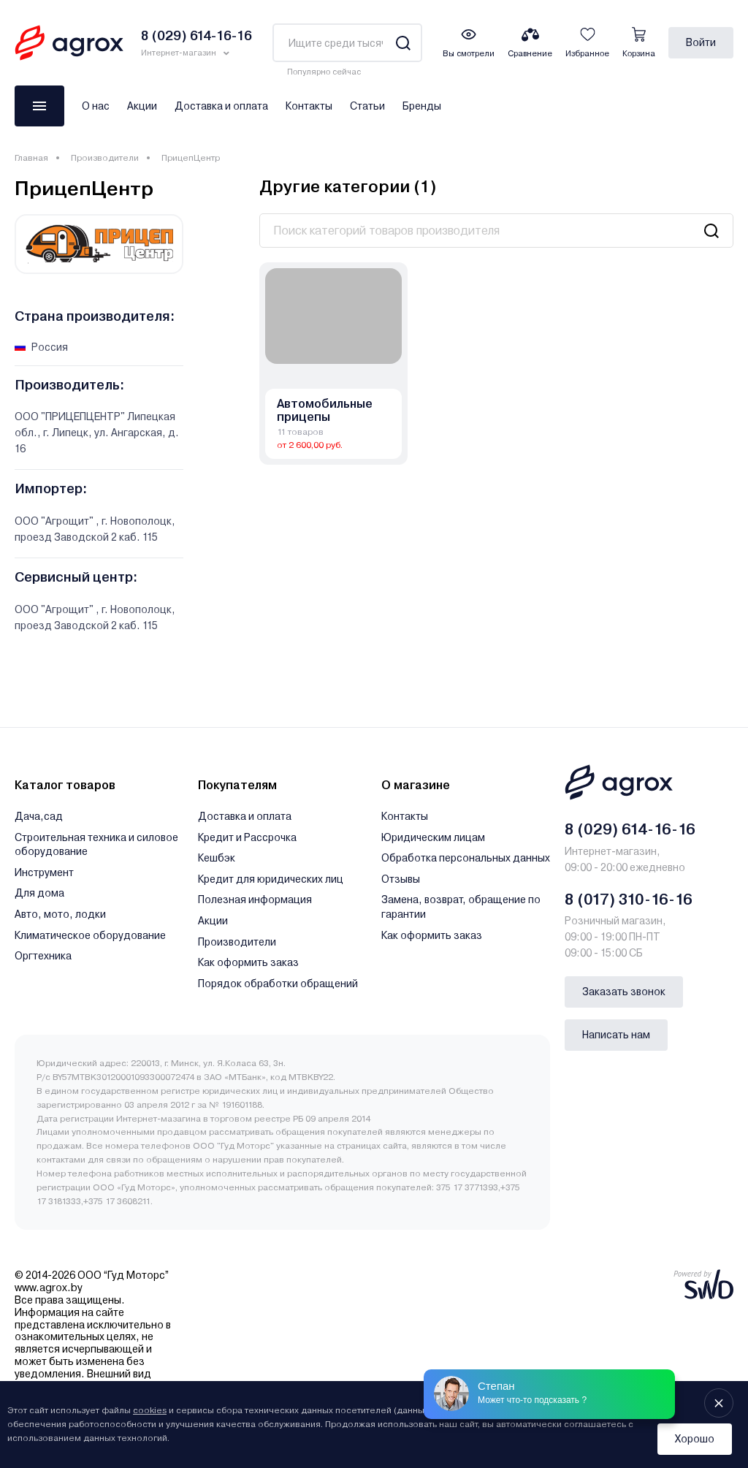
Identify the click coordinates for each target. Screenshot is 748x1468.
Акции (142, 106)
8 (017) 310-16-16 (628, 899)
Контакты (309, 106)
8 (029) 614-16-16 (630, 829)
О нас (96, 106)
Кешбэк (216, 858)
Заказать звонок (623, 991)
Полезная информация (255, 899)
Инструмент (44, 872)
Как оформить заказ (248, 962)
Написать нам (616, 1035)
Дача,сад (39, 816)
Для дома (39, 893)
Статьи (367, 106)
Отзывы (400, 879)
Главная (31, 158)
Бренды (421, 106)
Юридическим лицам (433, 837)
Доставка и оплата (221, 106)
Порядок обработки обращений (278, 983)
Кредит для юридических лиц (270, 879)
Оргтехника (43, 956)
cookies (150, 1410)
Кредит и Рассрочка (247, 837)
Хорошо (694, 1439)
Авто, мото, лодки (60, 914)
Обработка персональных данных (465, 858)
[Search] (402, 42)
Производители (105, 158)
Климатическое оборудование (90, 935)
